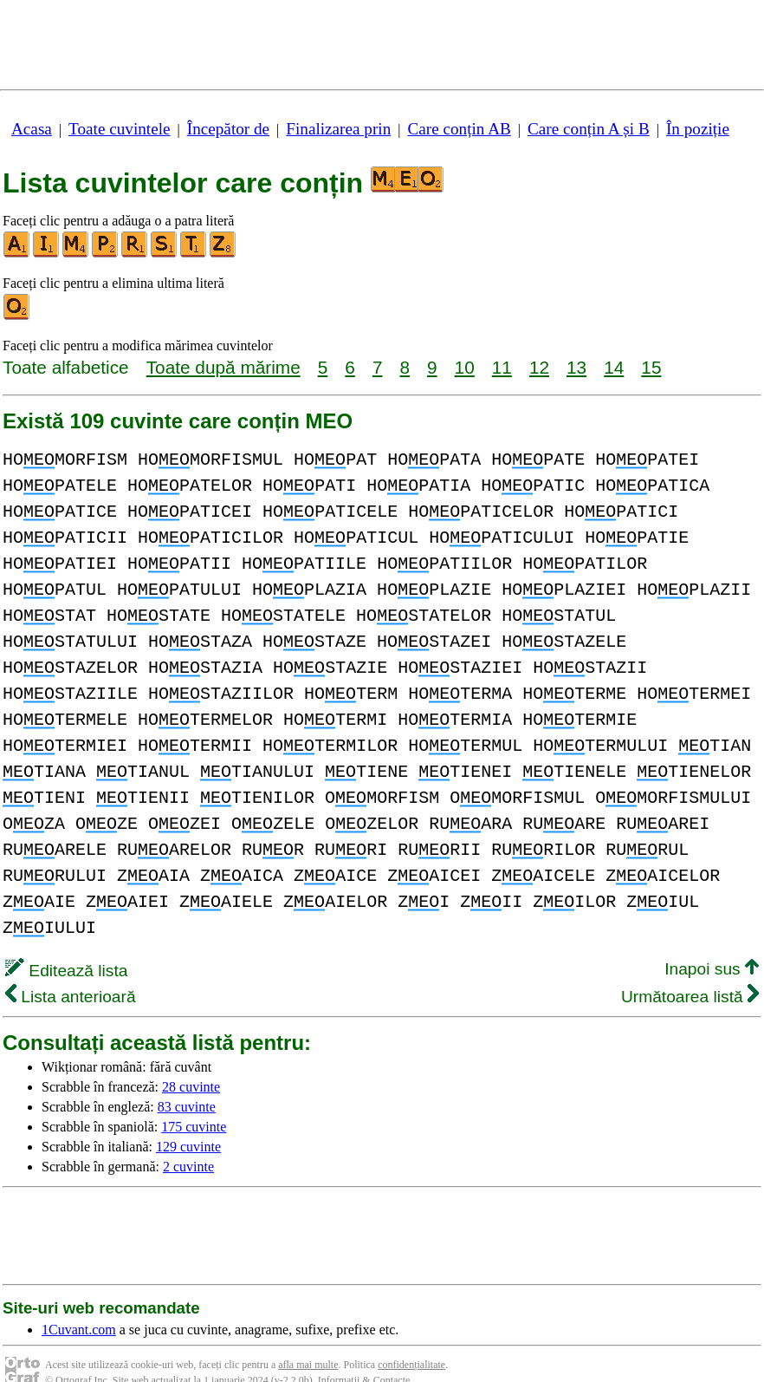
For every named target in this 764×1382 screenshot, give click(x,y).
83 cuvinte (187, 1080)
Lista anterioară (70, 971)
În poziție (697, 129)
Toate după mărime (223, 367)
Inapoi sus (711, 943)
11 (502, 367)
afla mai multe (308, 1339)
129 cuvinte (188, 1120)
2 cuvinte (188, 1140)
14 (614, 367)
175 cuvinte (193, 1100)
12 (539, 367)
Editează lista (66, 944)
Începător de (228, 129)
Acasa (31, 129)
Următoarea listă (690, 971)
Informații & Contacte (364, 1354)
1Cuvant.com (79, 1303)
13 (576, 367)
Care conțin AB (458, 129)
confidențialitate (411, 1339)
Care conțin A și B (589, 129)
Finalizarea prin (338, 129)
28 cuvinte (191, 1060)
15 (651, 367)
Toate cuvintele (119, 129)
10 (465, 367)
